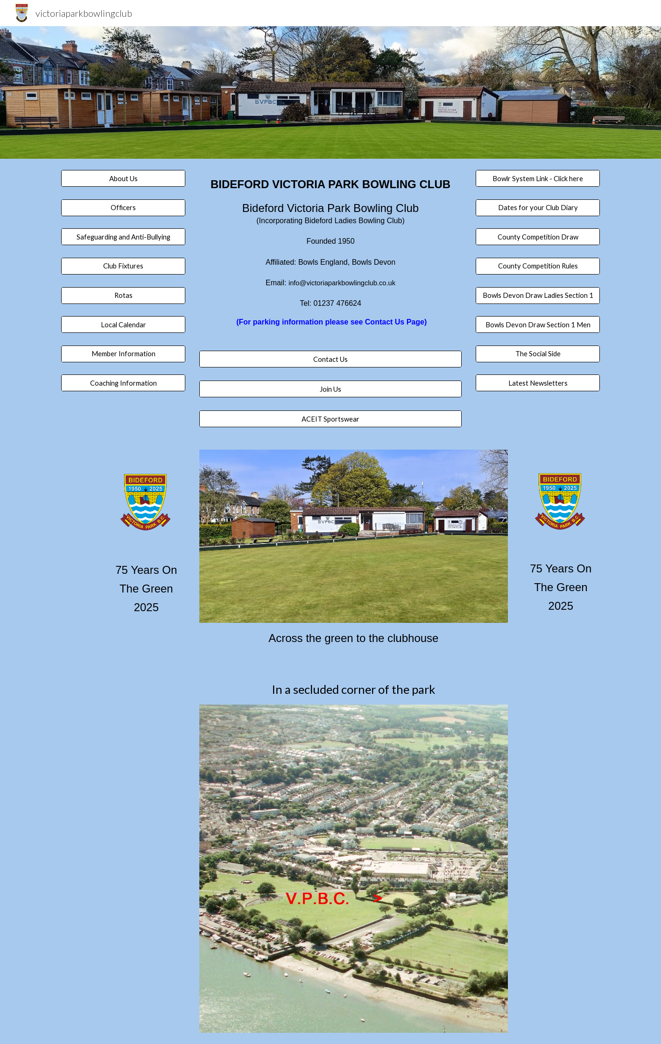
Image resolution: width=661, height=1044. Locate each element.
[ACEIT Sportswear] (330, 419)
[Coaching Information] (123, 383)
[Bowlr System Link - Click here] (537, 178)
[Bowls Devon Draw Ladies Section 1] (537, 295)
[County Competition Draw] (537, 236)
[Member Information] (123, 354)
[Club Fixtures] (123, 266)
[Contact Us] (330, 359)
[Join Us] (330, 389)
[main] (330, 260)
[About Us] (123, 178)
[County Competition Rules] (537, 266)
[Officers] (123, 207)
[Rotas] (123, 295)
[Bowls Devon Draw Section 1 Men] (537, 324)
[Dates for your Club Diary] (537, 207)
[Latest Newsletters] (537, 383)
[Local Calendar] (123, 324)
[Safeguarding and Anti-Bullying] (123, 236)
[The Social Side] (537, 354)
